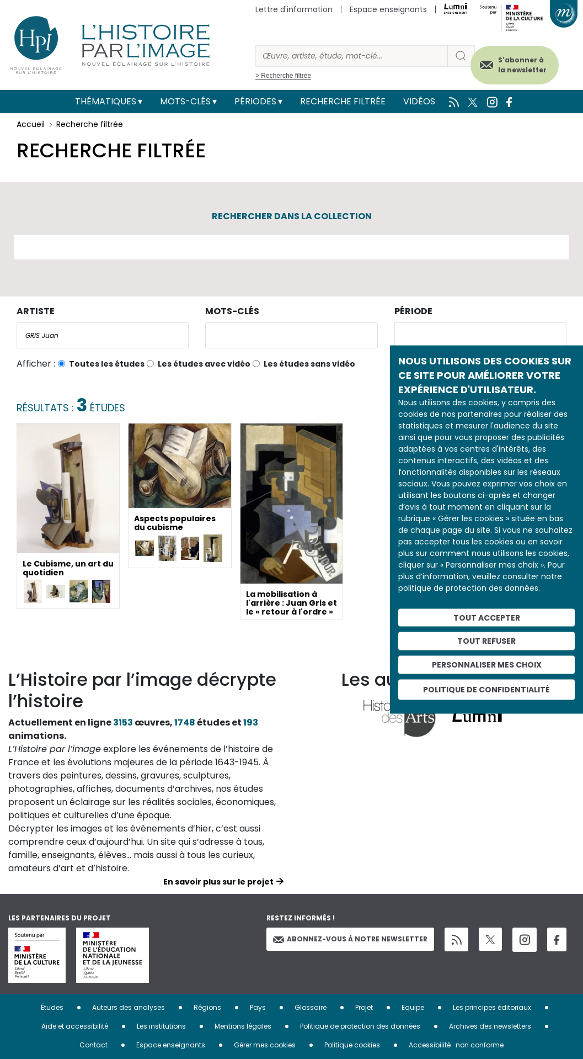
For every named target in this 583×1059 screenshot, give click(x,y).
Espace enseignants (388, 9)
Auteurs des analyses (128, 1007)
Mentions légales (243, 1026)
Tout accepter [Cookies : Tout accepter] (486, 617)
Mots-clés (185, 101)
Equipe (413, 1007)
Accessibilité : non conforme (456, 1045)
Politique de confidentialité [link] (486, 689)
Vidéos (419, 101)
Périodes (255, 101)
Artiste (36, 311)
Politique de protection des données (360, 1026)
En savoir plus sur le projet (218, 881)
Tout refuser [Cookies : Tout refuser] (486, 641)
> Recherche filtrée (283, 76)
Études (52, 1007)
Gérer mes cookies (265, 1045)
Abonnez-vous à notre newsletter (350, 939)
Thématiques (105, 101)
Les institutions (161, 1026)
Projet (364, 1007)
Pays (258, 1007)
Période (413, 311)
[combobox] (103, 335)
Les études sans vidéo (309, 363)
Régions (207, 1007)
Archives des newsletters (490, 1026)
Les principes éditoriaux (492, 1007)
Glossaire (311, 1007)
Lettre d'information (294, 9)
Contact (93, 1045)
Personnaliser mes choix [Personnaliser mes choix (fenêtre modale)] (487, 664)
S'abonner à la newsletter (522, 65)
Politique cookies (352, 1045)
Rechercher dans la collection (292, 216)
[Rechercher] (351, 56)
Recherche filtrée (343, 101)
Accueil (31, 124)
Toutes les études (107, 363)
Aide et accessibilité (74, 1026)
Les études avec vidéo (204, 363)
